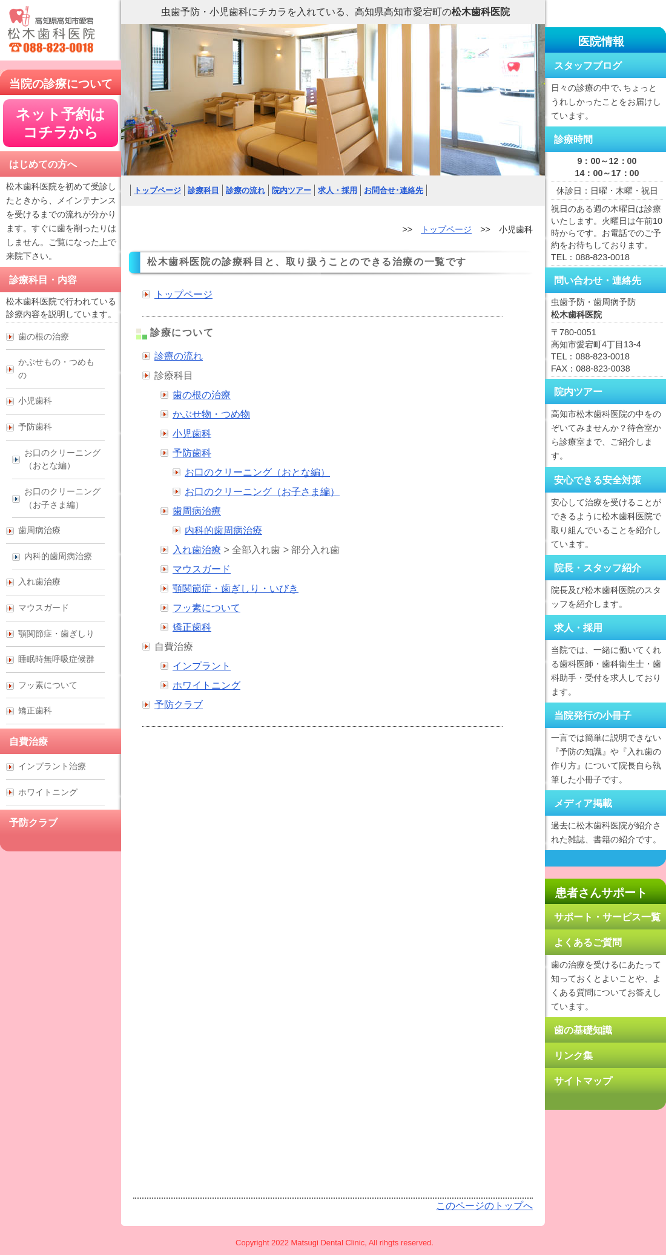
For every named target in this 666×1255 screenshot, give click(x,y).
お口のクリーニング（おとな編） (257, 472)
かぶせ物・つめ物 (211, 414)
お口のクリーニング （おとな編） (62, 459)
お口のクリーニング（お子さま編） (262, 492)
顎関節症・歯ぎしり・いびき (235, 588)
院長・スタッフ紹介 (597, 568)
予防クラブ (178, 705)
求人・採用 (337, 190)
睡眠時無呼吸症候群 (56, 659)
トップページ (157, 190)
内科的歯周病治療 (223, 530)
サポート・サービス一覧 (607, 917)
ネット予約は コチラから (60, 123)
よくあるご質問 (588, 942)
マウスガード (202, 569)
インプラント (202, 666)
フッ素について (206, 608)
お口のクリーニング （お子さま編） (62, 498)
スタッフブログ (588, 66)
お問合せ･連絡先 (393, 190)
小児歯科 (192, 433)
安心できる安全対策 (597, 480)
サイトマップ (583, 1081)
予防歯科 (192, 453)
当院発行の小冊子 (592, 715)
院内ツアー (291, 190)
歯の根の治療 (202, 395)
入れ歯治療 (197, 550)
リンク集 (573, 1055)
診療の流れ (245, 190)
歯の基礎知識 (583, 1030)
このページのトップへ (484, 1206)
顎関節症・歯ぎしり (56, 633)
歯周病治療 (197, 511)
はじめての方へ (43, 164)
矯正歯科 (192, 627)
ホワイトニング (206, 685)
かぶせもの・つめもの (56, 368)
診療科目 (203, 190)
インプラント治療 (52, 766)
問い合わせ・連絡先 (597, 280)
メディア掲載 (583, 803)
